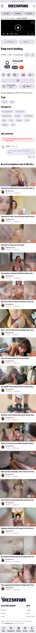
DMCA (28, 613)
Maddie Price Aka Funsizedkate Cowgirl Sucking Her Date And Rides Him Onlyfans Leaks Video (18, 443)
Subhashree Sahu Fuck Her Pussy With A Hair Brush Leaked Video (18, 188)
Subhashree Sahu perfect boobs (12, 245)
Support (4, 610)
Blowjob (5, 125)
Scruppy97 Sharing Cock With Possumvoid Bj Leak (18, 387)
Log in (3, 616)
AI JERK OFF (18, 13)
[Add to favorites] (3, 75)
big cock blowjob (10, 18)
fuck (27, 120)
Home (2, 18)
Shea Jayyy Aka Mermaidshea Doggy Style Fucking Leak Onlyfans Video (18, 585)
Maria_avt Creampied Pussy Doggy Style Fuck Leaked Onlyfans (18, 330)
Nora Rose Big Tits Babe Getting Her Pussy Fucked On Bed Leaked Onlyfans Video (18, 302)
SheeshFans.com (9, 623)
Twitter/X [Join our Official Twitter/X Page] (21, 1)
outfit (4, 102)
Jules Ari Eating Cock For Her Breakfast (15, 358)
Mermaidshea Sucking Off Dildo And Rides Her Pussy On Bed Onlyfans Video (18, 273)
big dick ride (20, 111)
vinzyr (8, 146)
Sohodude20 (17, 61)
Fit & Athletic (28, 116)
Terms (28, 610)
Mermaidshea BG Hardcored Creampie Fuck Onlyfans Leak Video (18, 557)
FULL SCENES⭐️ (29, 13)
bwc (13, 125)
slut (12, 102)
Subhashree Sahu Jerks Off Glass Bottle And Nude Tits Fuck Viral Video (18, 216)
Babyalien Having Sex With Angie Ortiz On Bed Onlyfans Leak (18, 528)
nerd (11, 120)
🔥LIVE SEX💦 (6, 13)
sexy (4, 120)
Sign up (3, 613)
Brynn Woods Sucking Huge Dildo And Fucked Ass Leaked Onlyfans (18, 500)
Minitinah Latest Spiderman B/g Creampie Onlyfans (18, 415)
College (19, 120)
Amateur (17, 116)
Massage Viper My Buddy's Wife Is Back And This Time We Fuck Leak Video (18, 472)
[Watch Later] (8, 75)
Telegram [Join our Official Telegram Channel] (14, 1)
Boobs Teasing (7, 116)
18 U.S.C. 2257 (30, 616)
